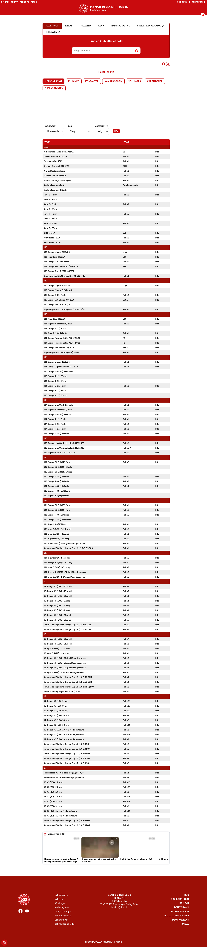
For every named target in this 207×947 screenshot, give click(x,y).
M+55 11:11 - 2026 (52, 242)
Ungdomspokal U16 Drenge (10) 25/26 (61, 352)
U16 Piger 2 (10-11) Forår (55, 333)
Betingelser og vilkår (65, 924)
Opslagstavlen (54, 88)
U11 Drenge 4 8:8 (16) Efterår (57, 520)
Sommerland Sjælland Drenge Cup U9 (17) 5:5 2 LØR (68, 625)
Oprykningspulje (130, 185)
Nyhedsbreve (61, 895)
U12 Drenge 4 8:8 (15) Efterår (57, 491)
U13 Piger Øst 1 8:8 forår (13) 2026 (60, 453)
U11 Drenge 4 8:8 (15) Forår (56, 515)
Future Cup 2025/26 (53, 161)
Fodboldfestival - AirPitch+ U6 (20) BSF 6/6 (64, 773)
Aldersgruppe (101, 126)
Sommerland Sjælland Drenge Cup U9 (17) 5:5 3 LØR (68, 629)
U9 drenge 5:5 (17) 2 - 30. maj (57, 615)
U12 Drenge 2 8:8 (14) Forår (56, 477)
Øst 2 (125, 348)
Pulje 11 (126, 701)
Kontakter (92, 81)
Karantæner (155, 81)
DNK (125, 166)
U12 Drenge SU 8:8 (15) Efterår (58, 467)
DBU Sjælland (180, 920)
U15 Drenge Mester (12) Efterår (58, 371)
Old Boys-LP (49, 233)
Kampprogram (113, 81)
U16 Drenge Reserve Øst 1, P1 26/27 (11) (62, 343)
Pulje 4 (126, 639)
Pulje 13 (126, 706)
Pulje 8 (126, 596)
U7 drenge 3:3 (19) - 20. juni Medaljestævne (64, 730)
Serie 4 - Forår (50, 214)
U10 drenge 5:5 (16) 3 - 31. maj (58, 563)
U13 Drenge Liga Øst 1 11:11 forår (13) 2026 (64, 443)
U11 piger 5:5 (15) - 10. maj (56, 534)
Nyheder (59, 899)
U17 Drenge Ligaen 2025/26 (57, 285)
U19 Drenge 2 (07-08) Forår (56, 262)
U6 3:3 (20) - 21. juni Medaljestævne (60, 811)
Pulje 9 (126, 644)
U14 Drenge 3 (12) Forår (55, 424)
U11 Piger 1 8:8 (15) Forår (55, 524)
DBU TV (14, 2)
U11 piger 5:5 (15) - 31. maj (56, 539)
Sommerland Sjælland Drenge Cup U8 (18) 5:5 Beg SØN (69, 687)
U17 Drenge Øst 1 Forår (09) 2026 (59, 300)
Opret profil (197, 2)
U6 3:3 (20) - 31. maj (53, 801)
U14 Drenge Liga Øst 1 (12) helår (59, 405)
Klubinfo (73, 81)
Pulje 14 (126, 787)
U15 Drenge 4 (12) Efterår (55, 395)
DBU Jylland (181, 907)
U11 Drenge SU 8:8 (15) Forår (57, 505)
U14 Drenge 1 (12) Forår (55, 419)
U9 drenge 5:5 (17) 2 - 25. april (58, 586)
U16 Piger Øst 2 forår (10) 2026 (58, 324)
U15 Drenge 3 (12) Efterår (55, 391)
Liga (125, 252)
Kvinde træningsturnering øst (57, 180)
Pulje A (126, 367)
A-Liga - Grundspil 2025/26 (56, 166)
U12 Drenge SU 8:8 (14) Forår (57, 462)
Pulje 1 (126, 157)
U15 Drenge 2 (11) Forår (55, 386)
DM (124, 257)
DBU (186, 895)
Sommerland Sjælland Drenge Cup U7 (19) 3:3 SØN (67, 744)
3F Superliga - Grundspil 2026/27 (59, 152)
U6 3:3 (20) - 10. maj (53, 792)
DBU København (179, 911)
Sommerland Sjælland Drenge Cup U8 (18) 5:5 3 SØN (68, 682)
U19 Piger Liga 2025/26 (54, 257)
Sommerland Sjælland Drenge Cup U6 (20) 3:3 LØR (67, 821)
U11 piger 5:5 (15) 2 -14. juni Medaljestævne (64, 543)
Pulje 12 (126, 711)
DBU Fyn (184, 903)
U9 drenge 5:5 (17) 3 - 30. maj (57, 620)
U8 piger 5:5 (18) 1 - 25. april (57, 649)
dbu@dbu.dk (120, 907)
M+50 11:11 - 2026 (52, 238)
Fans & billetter (28, 2)
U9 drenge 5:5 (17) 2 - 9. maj (57, 601)
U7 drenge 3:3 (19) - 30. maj (56, 715)
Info (157, 152)
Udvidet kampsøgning (150, 26)
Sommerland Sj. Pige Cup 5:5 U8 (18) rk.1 (63, 692)
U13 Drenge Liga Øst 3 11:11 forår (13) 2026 (64, 448)
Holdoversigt (53, 81)
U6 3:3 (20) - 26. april (53, 782)
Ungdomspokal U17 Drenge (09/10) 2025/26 (64, 309)
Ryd (116, 131)
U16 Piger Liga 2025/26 (54, 319)
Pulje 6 (126, 586)
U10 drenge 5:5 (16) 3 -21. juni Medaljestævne (65, 572)
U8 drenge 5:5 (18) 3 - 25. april (58, 644)
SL (124, 152)
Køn (70, 126)
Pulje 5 (126, 572)
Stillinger (134, 81)
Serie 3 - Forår (50, 204)
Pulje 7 (126, 591)
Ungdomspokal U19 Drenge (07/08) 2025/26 (64, 276)
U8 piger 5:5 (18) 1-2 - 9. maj (57, 653)
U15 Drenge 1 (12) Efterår (55, 376)
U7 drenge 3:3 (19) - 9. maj (56, 701)
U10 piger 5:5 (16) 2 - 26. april (57, 558)
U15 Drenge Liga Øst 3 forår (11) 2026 (61, 367)
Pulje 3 (126, 214)
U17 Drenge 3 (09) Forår (55, 295)
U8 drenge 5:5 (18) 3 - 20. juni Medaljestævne (65, 663)
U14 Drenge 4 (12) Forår (55, 429)
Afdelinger (60, 903)
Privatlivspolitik (63, 916)
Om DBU (5, 2)
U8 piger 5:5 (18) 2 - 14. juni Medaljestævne (64, 672)
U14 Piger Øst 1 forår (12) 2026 (58, 410)
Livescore (53, 32)
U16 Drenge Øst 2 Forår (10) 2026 (59, 348)
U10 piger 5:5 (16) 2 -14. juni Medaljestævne (64, 577)
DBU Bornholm (180, 899)
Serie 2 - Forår (50, 195)
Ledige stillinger (63, 911)
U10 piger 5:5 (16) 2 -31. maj (57, 567)
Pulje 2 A (127, 448)
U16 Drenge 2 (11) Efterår (55, 328)
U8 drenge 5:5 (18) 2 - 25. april (58, 639)
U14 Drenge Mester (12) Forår (57, 414)
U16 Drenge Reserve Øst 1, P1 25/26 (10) (62, 338)
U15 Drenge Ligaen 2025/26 (57, 362)
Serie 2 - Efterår (51, 200)
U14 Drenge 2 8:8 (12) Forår (56, 434)
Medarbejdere (62, 907)
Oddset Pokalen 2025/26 (55, 157)
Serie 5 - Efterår (51, 228)
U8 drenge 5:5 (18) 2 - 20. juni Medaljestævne (65, 658)
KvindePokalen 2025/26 (55, 176)
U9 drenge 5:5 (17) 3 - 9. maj (57, 610)
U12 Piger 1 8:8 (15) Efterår (56, 496)
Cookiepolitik (61, 920)
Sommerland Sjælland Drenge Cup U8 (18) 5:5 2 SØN (68, 677)
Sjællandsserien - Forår (54, 185)
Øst (124, 233)
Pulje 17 (126, 816)
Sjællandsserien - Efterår (55, 190)
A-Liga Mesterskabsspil (54, 171)
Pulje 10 (126, 725)
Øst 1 (125, 266)
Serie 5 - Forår (50, 223)
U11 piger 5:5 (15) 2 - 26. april (57, 529)
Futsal (185, 924)
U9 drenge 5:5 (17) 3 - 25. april (58, 596)
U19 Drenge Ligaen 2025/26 (57, 252)
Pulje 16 (126, 811)
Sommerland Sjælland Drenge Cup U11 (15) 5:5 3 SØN (68, 548)
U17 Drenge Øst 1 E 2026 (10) (57, 305)
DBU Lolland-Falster (176, 916)
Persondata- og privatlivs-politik (103, 942)
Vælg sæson (50, 126)
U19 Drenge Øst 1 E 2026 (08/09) (59, 271)
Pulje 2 (126, 204)
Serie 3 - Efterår (51, 209)
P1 (124, 338)
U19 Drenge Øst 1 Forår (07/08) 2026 (61, 266)
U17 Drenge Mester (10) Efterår (58, 290)
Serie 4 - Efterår (51, 219)
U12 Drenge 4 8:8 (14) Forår (56, 486)
